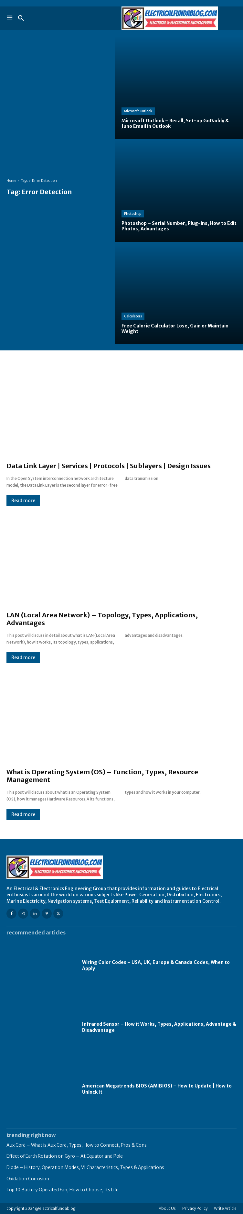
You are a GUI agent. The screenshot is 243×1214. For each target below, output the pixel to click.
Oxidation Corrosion (27, 1179)
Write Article (225, 1208)
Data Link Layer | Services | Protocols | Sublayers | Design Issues (108, 466)
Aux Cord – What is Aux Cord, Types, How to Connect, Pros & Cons (76, 1145)
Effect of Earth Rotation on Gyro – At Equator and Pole (64, 1156)
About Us (167, 1208)
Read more (23, 500)
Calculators (133, 316)
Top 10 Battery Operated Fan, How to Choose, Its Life (62, 1190)
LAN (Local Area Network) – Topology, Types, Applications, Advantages (102, 619)
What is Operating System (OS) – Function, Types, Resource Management (102, 776)
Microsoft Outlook (138, 111)
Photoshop (132, 214)
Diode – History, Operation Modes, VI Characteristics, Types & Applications (85, 1167)
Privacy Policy (194, 1208)
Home (11, 181)
